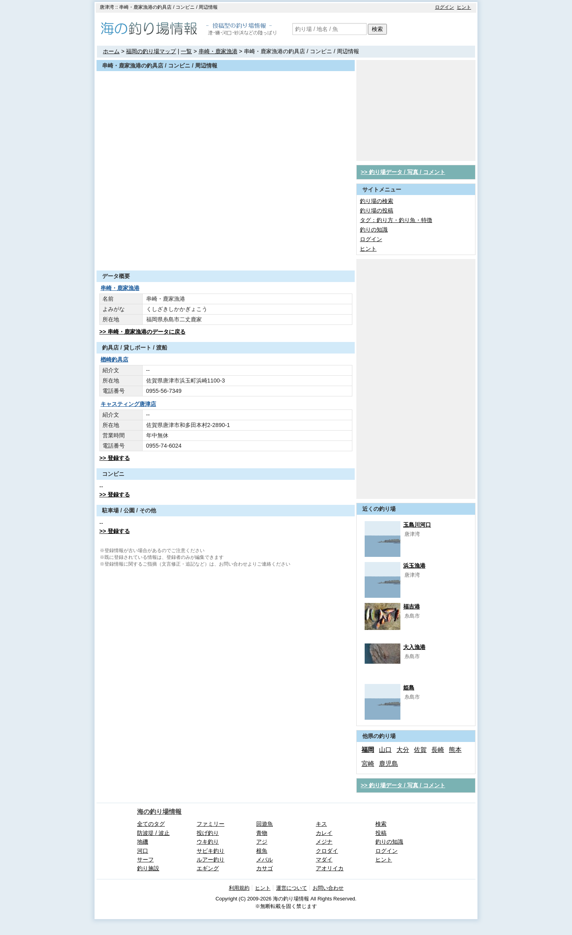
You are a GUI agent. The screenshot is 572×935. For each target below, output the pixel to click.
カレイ (324, 833)
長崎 (437, 749)
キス (321, 824)
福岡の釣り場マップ (151, 51)
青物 (261, 833)
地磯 (142, 841)
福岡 (367, 749)
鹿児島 (388, 763)
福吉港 (411, 606)
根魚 (261, 851)
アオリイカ (330, 868)
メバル (264, 859)
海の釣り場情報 (159, 811)
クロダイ (327, 851)
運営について (291, 888)
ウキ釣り (208, 841)
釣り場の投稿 (376, 210)
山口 (385, 749)
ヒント (464, 7)
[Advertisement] (226, 251)
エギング (208, 868)
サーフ (145, 859)
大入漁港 (414, 647)
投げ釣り (208, 833)
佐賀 (420, 749)
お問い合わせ (328, 888)
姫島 (408, 687)
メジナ (324, 841)
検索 (377, 29)
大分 (402, 749)
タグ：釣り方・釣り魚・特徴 (396, 220)
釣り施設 (148, 868)
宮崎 (367, 763)
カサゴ (264, 868)
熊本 (455, 749)
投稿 (380, 833)
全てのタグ (151, 824)
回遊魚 (264, 824)
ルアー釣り (210, 859)
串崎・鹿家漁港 (218, 51)
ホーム (111, 51)
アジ (261, 841)
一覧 (186, 51)
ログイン (444, 7)
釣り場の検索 (376, 201)
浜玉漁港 (414, 565)
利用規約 (239, 888)
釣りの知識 (374, 229)
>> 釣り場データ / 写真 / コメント (403, 172)
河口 (142, 851)
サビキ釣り (210, 851)
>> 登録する (114, 458)
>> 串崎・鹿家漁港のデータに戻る (142, 331)
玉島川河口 (417, 525)
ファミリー (210, 824)
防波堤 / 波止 (153, 833)
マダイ (324, 859)
